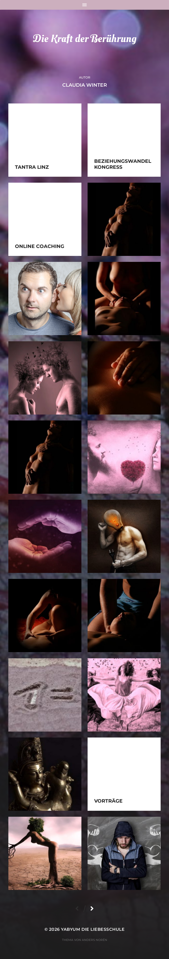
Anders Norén (94, 940)
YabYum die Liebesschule (93, 929)
